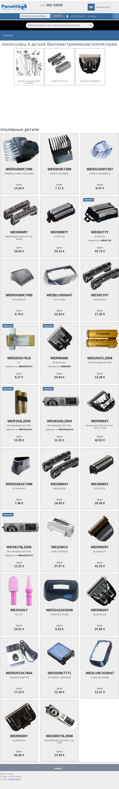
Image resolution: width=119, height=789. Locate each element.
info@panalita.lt (14, 779)
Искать (58, 16)
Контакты (92, 16)
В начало (8, 35)
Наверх (58, 768)
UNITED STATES (77, 16)
